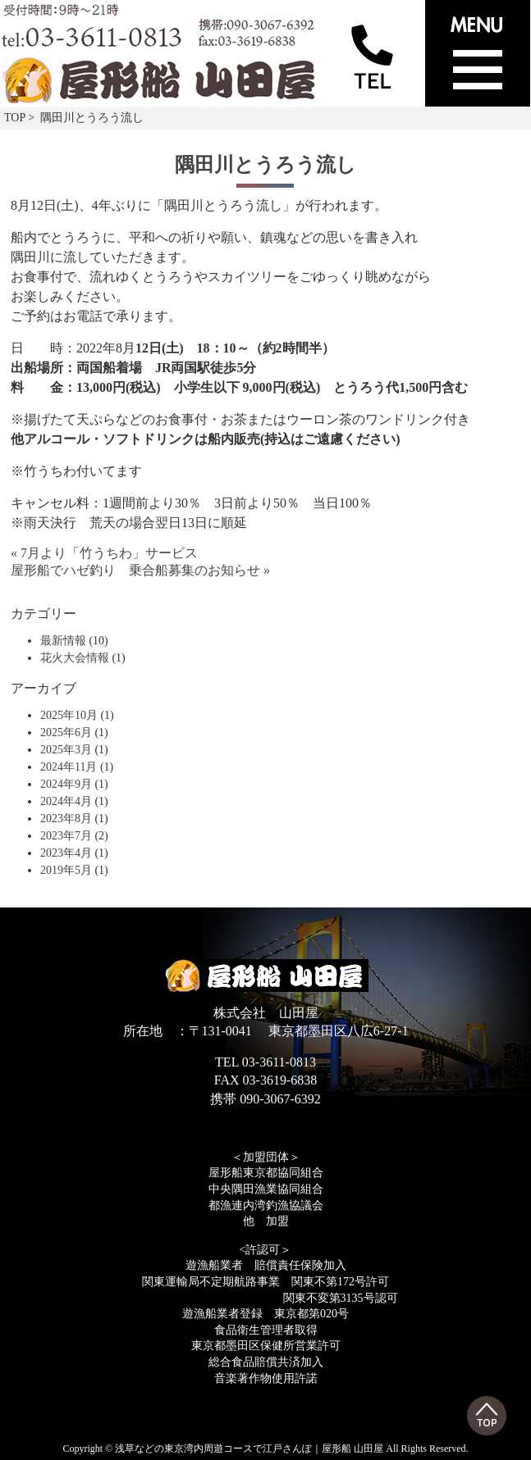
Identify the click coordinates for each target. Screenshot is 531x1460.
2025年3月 (66, 750)
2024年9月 (66, 784)
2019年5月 (66, 870)
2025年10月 (69, 715)
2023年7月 (66, 836)
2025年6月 (66, 732)
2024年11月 (68, 767)
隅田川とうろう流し (265, 164)
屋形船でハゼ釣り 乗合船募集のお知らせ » (140, 570)
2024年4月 (66, 801)
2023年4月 (66, 853)
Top (486, 1415)
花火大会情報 (74, 658)
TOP (14, 117)
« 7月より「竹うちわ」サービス (104, 553)
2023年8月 (66, 818)
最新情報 (63, 640)
